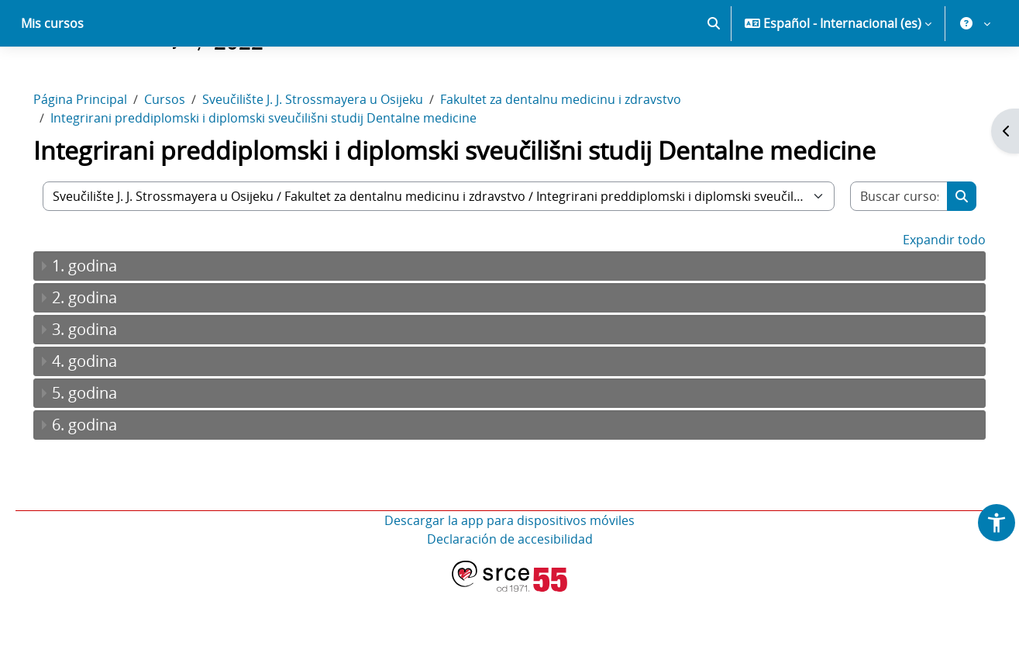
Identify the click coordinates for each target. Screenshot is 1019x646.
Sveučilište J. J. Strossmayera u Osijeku (334, 153)
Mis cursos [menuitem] (52, 77)
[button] (714, 77)
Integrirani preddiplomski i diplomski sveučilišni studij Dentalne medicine (285, 172)
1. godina (106, 319)
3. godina (106, 383)
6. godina (106, 478)
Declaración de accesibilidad (510, 593)
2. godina (106, 351)
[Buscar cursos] (880, 250)
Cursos (186, 153)
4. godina (106, 415)
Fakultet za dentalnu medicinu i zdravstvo (582, 153)
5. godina (106, 447)
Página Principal (102, 153)
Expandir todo (922, 293)
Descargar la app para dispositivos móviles (509, 574)
